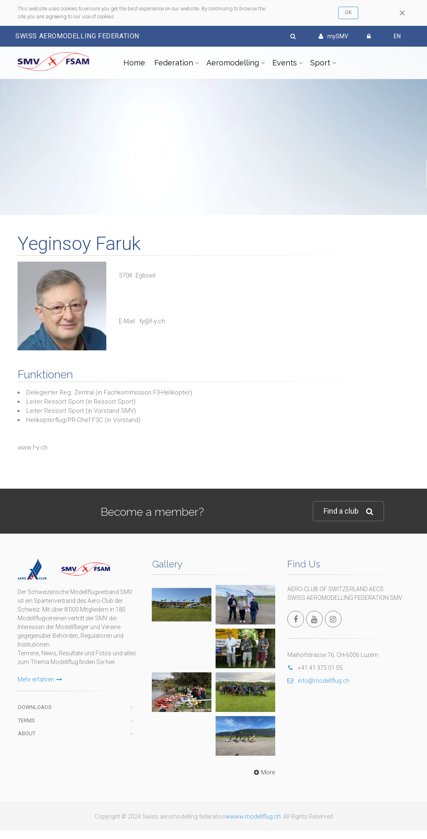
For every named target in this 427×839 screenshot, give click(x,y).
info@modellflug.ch (318, 680)
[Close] (402, 13)
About (26, 733)
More (263, 772)
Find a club (348, 511)
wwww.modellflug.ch (253, 816)
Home (134, 62)
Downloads (35, 707)
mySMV (333, 36)
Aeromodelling (232, 62)
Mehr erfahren (40, 679)
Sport (320, 62)
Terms (26, 720)
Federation (173, 62)
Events (284, 62)
